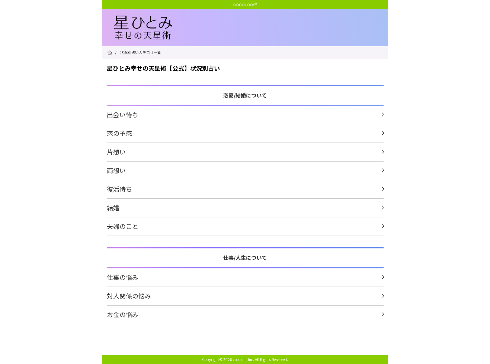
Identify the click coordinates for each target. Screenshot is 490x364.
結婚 (113, 207)
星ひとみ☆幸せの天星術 (251, 28)
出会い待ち (122, 114)
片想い (116, 151)
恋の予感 (119, 133)
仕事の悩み (122, 277)
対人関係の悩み (129, 295)
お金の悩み (122, 314)
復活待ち (119, 189)
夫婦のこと (122, 226)
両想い (116, 170)
